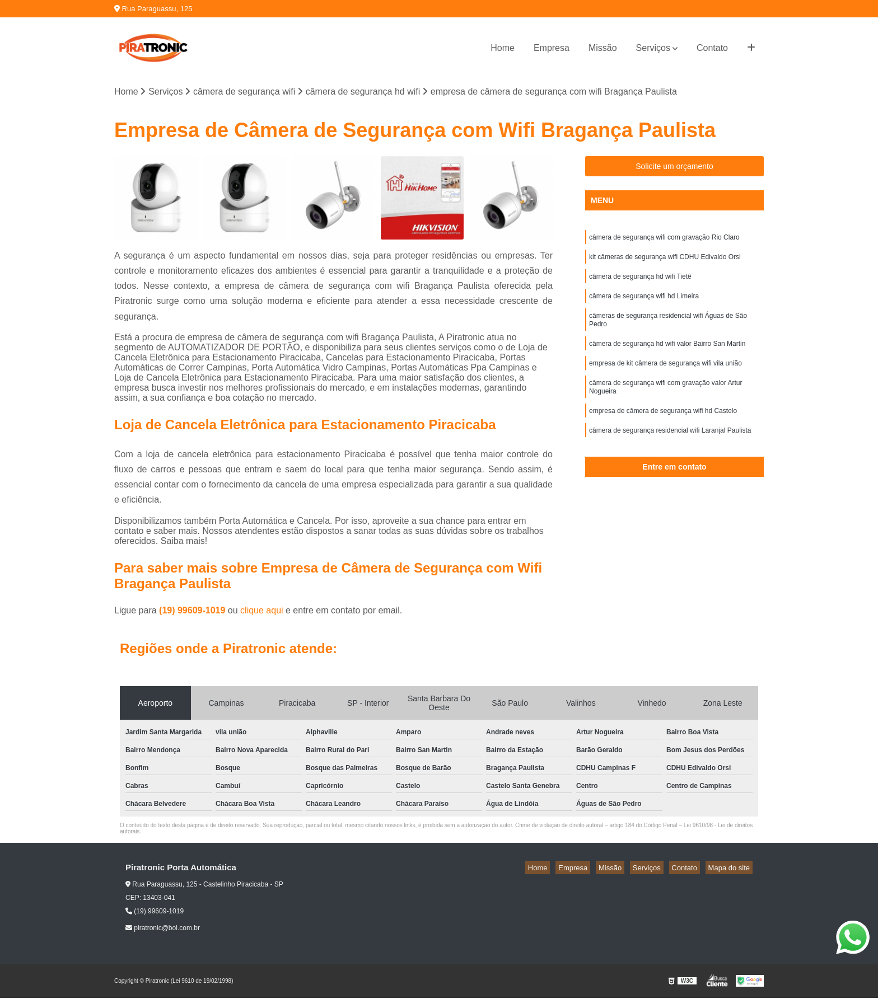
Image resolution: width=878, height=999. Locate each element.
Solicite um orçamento (674, 167)
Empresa (551, 48)
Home (503, 48)
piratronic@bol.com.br (162, 930)
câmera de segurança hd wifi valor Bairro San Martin (667, 356)
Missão (603, 48)
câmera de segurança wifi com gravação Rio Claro (664, 240)
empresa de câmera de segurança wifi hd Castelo (663, 430)
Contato (712, 48)
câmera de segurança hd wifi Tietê (640, 283)
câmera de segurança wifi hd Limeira (644, 304)
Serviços (653, 48)
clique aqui (261, 611)
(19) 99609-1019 (193, 611)
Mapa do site (731, 869)
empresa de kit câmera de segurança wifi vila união (665, 378)
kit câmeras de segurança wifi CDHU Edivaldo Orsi (665, 261)
